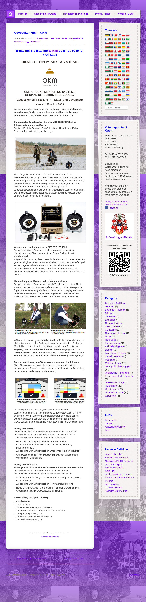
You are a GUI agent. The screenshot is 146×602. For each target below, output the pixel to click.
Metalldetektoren (113, 363)
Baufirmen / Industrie (115, 309)
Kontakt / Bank (125, 14)
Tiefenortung (111, 386)
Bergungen (110, 420)
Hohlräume (110, 339)
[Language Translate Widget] (116, 108)
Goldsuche (110, 329)
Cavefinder (59, 38)
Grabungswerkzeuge (115, 333)
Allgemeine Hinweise (45, 14)
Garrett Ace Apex (113, 464)
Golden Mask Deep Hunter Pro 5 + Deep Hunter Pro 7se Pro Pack (119, 477)
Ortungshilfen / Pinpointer (117, 372)
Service (109, 423)
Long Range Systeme (116, 353)
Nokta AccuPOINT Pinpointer (119, 461)
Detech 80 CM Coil (75, 558)
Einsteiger (110, 319)
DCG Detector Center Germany (28, 4)
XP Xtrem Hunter (113, 487)
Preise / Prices (102, 14)
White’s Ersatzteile (114, 467)
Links (107, 430)
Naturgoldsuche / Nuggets (118, 366)
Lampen (109, 349)
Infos (21, 14)
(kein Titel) (110, 471)
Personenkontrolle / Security (119, 376)
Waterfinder (35, 42)
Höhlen (108, 336)
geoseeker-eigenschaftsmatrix (30, 558)
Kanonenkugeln (113, 343)
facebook (111, 208)
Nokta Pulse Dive (113, 454)
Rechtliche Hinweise (74, 14)
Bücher (108, 313)
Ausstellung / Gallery (115, 426)
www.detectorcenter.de (50, 537)
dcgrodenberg (42, 38)
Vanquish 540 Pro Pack (116, 491)
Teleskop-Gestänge (114, 382)
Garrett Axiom (112, 484)
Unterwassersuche (114, 392)
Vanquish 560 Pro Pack (116, 457)
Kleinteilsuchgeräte (114, 346)
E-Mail (53, 50)
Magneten (110, 359)
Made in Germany (114, 356)
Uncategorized (112, 389)
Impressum (134, 575)
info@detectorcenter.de (116, 201)
